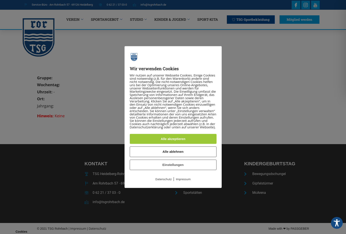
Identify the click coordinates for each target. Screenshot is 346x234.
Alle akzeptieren (173, 139)
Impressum (183, 179)
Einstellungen (172, 165)
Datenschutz (163, 179)
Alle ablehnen (173, 151)
